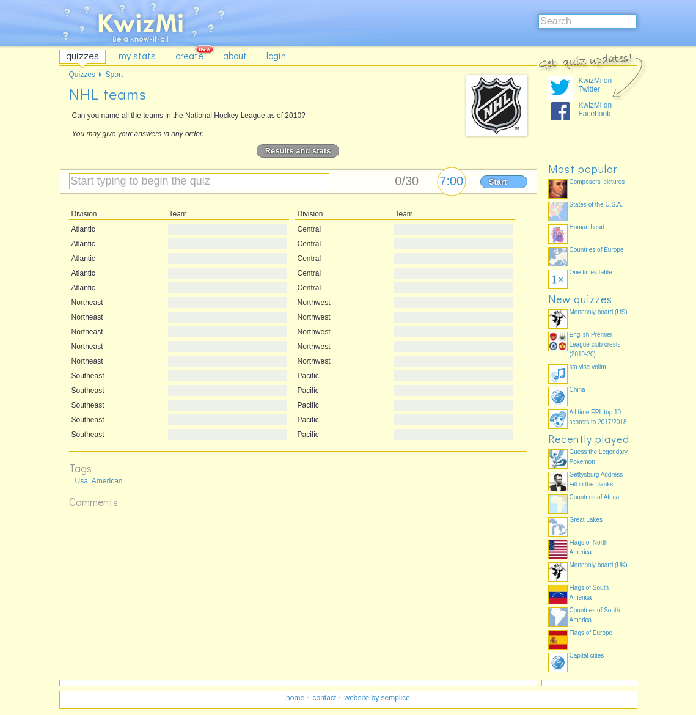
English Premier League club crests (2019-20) (595, 344)
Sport (114, 74)
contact (324, 698)
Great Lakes (586, 519)
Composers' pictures (597, 181)
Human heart (587, 227)
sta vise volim (588, 367)
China (577, 389)
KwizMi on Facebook (595, 109)
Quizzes (82, 74)
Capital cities (587, 655)
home (295, 698)
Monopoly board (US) (599, 312)
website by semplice (377, 698)
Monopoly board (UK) (599, 565)
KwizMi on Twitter (595, 85)
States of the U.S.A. (596, 204)
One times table (591, 272)
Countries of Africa (595, 497)
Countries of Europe (597, 249)
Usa (81, 481)
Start (498, 181)
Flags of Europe (591, 632)
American (107, 481)
